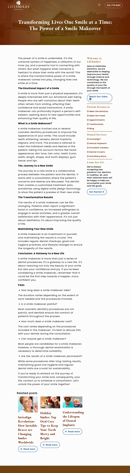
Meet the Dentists (97, 111)
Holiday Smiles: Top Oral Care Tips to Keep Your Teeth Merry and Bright (49, 425)
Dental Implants (97, 143)
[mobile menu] (98, 6)
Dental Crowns (96, 152)
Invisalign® (94, 139)
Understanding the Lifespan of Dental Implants (73, 418)
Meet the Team (96, 115)
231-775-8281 (113, 6)
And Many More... (97, 156)
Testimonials (95, 124)
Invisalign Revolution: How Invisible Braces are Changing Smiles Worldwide (26, 432)
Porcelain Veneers (98, 147)
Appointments (96, 120)
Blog (90, 128)
